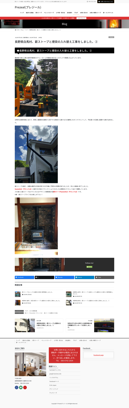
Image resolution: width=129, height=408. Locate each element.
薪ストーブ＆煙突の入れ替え (51, 313)
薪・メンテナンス (21, 342)
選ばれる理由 (26, 340)
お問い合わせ (83, 340)
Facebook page (99, 355)
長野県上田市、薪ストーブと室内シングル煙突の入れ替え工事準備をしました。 (93, 293)
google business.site (55, 374)
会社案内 (67, 340)
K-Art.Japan (52, 385)
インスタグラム (53, 377)
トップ (18, 340)
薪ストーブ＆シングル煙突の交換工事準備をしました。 (37, 292)
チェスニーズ (53, 393)
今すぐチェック (81, 18)
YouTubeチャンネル (55, 370)
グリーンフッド (53, 389)
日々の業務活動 (33, 311)
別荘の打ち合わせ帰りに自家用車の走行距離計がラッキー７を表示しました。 (80, 325)
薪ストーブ (36, 340)
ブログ (111, 37)
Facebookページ (54, 381)
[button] (64, 355)
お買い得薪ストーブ (95, 340)
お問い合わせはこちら (105, 1)
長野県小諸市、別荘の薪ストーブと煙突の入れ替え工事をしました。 (41, 301)
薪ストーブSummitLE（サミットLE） (34, 313)
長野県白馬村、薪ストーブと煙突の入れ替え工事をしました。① (91, 301)
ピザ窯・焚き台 (58, 340)
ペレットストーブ (46, 340)
